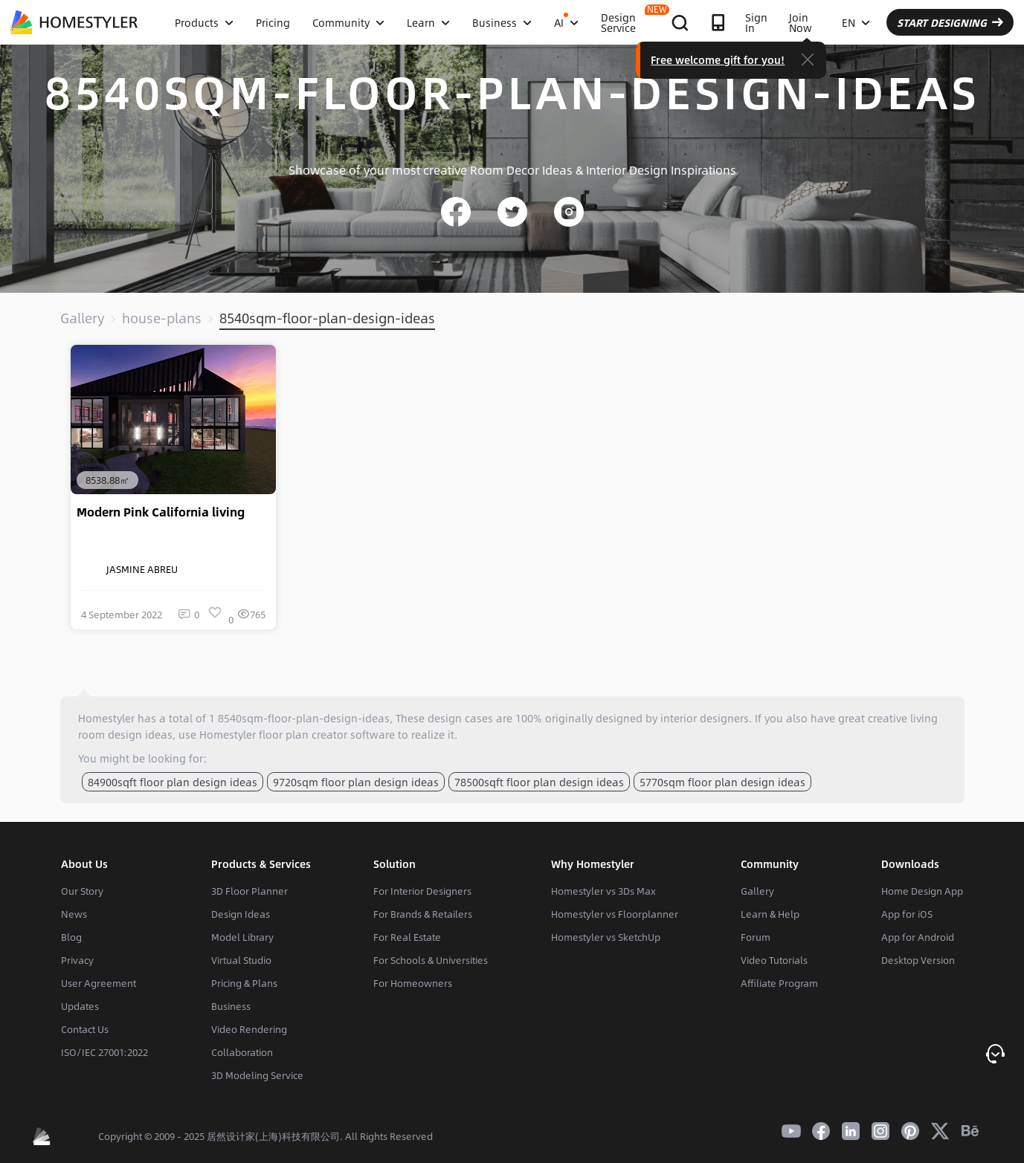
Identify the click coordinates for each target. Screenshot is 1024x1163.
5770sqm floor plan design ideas (722, 782)
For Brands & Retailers (422, 914)
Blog (71, 937)
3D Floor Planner (249, 891)
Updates (80, 1006)
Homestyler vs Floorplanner (614, 914)
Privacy (77, 960)
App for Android (917, 937)
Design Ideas (240, 914)
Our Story (82, 891)
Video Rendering (249, 1029)
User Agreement (98, 983)
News (74, 914)
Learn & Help (770, 914)
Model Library (242, 937)
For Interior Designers (422, 891)
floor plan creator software (327, 734)
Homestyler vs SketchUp (605, 937)
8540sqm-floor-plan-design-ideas (327, 318)
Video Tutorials (774, 960)
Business (231, 1006)
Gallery (82, 318)
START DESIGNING (950, 22)
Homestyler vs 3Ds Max (603, 891)
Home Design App (922, 891)
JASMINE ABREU (129, 569)
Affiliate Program (779, 983)
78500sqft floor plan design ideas (539, 782)
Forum (755, 937)
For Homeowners (412, 983)
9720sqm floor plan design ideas (356, 782)
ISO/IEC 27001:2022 (104, 1052)
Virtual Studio (241, 960)
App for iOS (907, 914)
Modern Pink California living (161, 512)
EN (856, 22)
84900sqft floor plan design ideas (172, 782)
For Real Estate (407, 937)
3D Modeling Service (257, 1075)
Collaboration (242, 1052)
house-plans (162, 318)
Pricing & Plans (244, 983)
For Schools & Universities (430, 960)
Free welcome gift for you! (718, 59)
